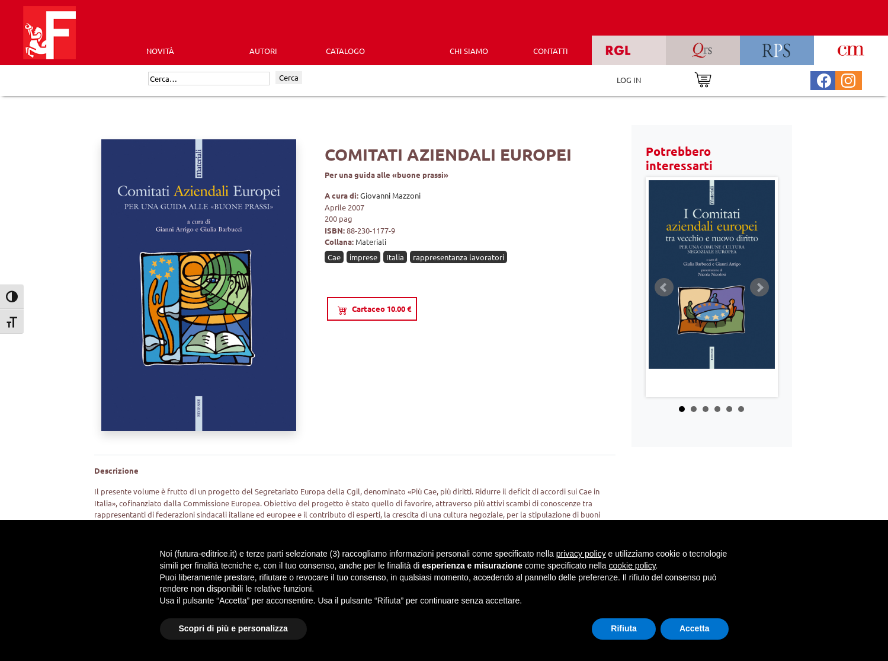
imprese (363, 257)
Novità (160, 51)
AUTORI (263, 51)
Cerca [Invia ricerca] (289, 77)
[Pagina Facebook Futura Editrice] (824, 79)
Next (759, 287)
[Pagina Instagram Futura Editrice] (848, 79)
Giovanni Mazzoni (390, 195)
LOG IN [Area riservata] (629, 80)
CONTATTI (550, 51)
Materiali (370, 242)
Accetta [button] (694, 628)
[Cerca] (209, 79)
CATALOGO (345, 51)
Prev (664, 287)
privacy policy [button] (581, 553)
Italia (395, 257)
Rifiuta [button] (624, 628)
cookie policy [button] (631, 565)
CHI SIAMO (469, 51)
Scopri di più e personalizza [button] (233, 628)
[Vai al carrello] (702, 79)
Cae (334, 257)
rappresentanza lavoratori (458, 257)
